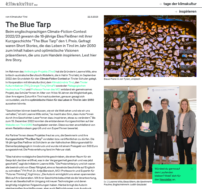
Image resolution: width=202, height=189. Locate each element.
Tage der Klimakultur (177, 3)
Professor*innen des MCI (45, 89)
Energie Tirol (38, 85)
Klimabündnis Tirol (63, 82)
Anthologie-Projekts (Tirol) (39, 71)
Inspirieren (185, 11)
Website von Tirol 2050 (19, 124)
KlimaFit (50, 85)
